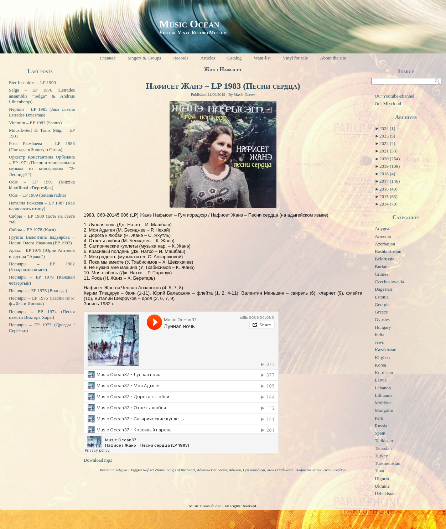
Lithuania (384, 395)
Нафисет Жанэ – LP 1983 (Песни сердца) (223, 85)
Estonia (382, 297)
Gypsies (382, 319)
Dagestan (383, 289)
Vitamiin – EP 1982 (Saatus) (35, 122)
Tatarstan (383, 448)
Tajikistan (384, 440)
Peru (379, 418)
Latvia (381, 380)
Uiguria (382, 478)
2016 (388, 189)
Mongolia (384, 410)
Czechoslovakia (389, 281)
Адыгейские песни (212, 470)
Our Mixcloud (388, 103)
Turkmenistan (387, 463)
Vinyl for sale (295, 58)
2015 (388, 196)
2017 (389, 181)
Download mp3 (98, 460)
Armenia (383, 236)
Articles (208, 58)
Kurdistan (384, 372)
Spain (380, 433)
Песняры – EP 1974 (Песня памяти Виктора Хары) (42, 314)
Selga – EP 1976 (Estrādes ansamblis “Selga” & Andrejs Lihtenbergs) (42, 95)
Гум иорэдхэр (254, 470)
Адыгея (235, 470)
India (379, 334)
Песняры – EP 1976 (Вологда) (38, 290)
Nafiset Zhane (154, 470)
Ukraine (382, 486)
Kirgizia (382, 357)
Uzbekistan (385, 493)
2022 (387, 143)
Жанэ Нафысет (280, 470)
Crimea (381, 274)
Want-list (262, 58)
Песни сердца (334, 470)
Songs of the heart (181, 470)
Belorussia (384, 258)
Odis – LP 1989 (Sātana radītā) (37, 195)
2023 (387, 136)
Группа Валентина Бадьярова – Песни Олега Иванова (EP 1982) (42, 239)
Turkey (381, 455)
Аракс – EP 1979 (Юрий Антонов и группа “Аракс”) (42, 253)
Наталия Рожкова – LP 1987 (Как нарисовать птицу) (42, 205)
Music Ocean (189, 24)
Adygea (121, 470)
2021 (388, 151)
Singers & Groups (144, 58)
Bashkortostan (388, 251)
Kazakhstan (385, 349)
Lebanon (383, 387)
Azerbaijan (385, 244)
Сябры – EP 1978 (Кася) (32, 229)
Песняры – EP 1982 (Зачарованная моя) (42, 266)
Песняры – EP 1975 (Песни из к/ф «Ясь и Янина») (42, 300)
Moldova (383, 402)
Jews (379, 342)
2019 (389, 166)
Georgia (382, 304)
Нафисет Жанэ (308, 470)
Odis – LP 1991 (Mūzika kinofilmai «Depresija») (42, 184)
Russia (381, 425)
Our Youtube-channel (394, 96)
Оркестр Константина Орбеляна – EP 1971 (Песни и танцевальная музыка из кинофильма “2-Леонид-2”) (42, 165)
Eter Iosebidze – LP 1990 (32, 82)
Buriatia (382, 266)
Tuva (379, 470)
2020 (389, 158)
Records (180, 58)
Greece (381, 312)
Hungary (383, 327)
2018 (387, 173)
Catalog (234, 58)
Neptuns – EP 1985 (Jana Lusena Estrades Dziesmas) (42, 112)
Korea (380, 365)
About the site (333, 58)
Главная (108, 58)
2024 (387, 128)
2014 (388, 204)
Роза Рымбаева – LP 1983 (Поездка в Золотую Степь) (42, 146)
